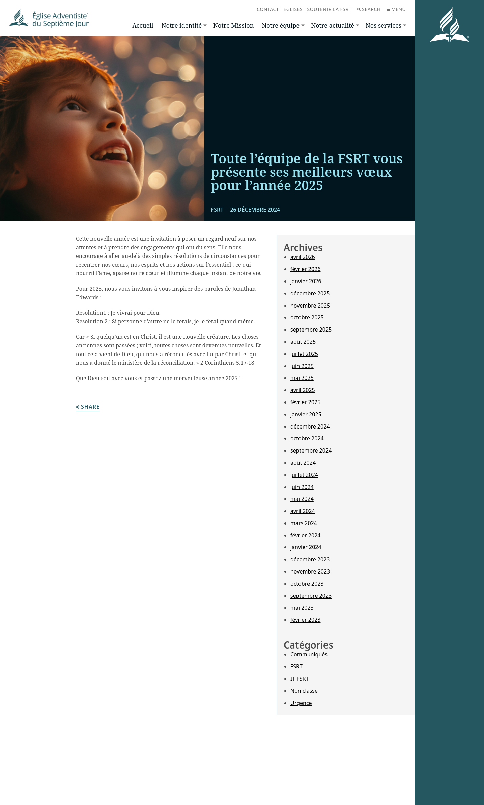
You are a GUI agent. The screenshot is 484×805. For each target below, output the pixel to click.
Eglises (293, 9)
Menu (396, 9)
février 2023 (305, 620)
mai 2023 (302, 607)
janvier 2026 (305, 281)
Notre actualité (332, 25)
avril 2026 (302, 257)
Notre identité (182, 25)
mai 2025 (302, 378)
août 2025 (303, 341)
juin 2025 (302, 366)
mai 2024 (302, 499)
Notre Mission (233, 25)
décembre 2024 (310, 426)
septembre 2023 (311, 596)
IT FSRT (299, 678)
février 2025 (305, 402)
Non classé (304, 690)
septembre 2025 (311, 329)
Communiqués (309, 654)
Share (88, 407)
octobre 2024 (307, 438)
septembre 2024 (311, 450)
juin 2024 (302, 487)
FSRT (296, 666)
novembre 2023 (310, 571)
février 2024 (305, 535)
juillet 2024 (304, 475)
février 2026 (305, 269)
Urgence (301, 703)
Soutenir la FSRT (329, 9)
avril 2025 (302, 390)
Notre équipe (281, 25)
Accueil (142, 25)
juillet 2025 (304, 354)
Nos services (383, 25)
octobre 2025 (307, 317)
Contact (268, 9)
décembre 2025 (310, 293)
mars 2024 (303, 523)
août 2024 (303, 462)
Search (368, 9)
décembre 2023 (310, 559)
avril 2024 (302, 511)
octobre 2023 (307, 583)
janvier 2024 (305, 547)
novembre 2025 (310, 305)
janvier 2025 (305, 414)
